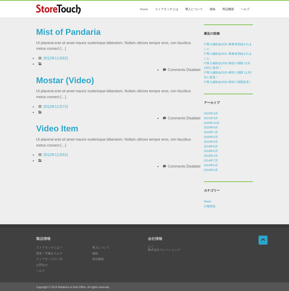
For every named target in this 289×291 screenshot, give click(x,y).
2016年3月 (211, 155)
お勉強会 (210, 206)
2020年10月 (211, 123)
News (207, 201)
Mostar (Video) (65, 80)
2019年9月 (211, 141)
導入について (194, 9)
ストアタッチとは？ (49, 247)
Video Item (57, 128)
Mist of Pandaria (68, 32)
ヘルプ (245, 9)
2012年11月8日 (55, 58)
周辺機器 (228, 9)
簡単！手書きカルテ (49, 253)
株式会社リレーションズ (164, 249)
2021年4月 (211, 118)
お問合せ (42, 265)
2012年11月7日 (55, 107)
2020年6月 (211, 137)
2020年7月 (211, 132)
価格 (212, 9)
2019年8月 (211, 146)
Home (144, 9)
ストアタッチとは (166, 9)
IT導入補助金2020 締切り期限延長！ (228, 82)
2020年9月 (211, 127)
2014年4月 (211, 170)
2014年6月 (211, 165)
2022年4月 (211, 113)
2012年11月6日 (55, 155)
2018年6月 (211, 151)
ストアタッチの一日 (49, 259)
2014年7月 (211, 160)
